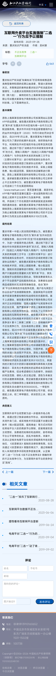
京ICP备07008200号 (25, 657)
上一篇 (7, 472)
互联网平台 (20, 56)
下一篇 (48, 472)
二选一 (33, 52)
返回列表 (19, 23)
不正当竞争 (20, 52)
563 (51, 63)
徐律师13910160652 (25, 624)
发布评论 (44, 601)
